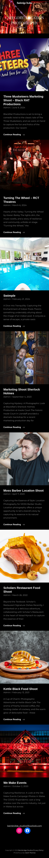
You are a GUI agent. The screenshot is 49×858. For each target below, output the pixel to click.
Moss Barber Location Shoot (23, 490)
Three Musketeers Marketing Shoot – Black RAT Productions (23, 100)
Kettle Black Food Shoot (20, 689)
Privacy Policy (38, 850)
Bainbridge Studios (25, 850)
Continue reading (14, 134)
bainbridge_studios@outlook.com (24, 826)
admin (6, 107)
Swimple (9, 295)
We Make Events (14, 782)
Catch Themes (30, 853)
